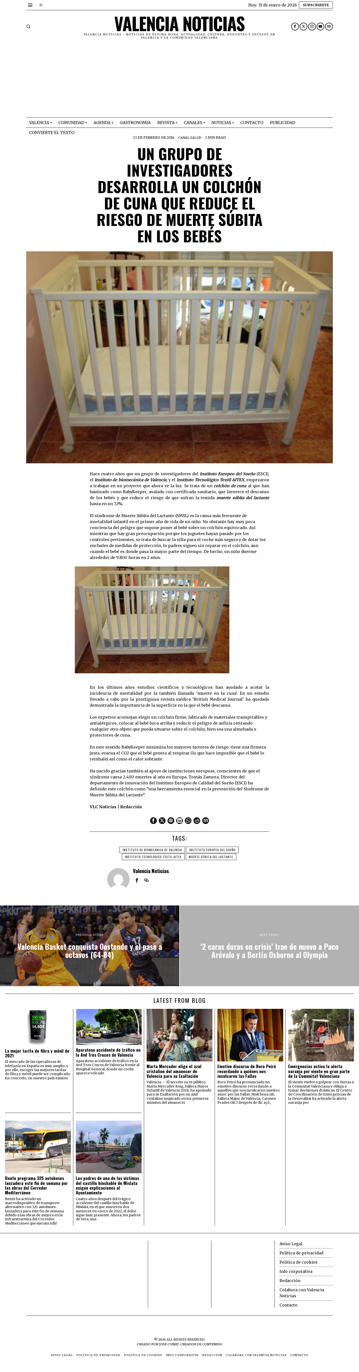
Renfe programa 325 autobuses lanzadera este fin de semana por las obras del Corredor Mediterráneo (36, 1185)
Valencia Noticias (151, 870)
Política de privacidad (301, 1252)
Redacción (289, 1280)
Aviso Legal (290, 1243)
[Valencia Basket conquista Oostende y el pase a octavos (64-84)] (89, 945)
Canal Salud (190, 137)
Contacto (288, 1304)
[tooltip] (295, 26)
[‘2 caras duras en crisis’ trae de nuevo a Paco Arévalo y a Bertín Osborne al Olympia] (269, 945)
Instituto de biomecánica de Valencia (151, 849)
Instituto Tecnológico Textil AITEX (152, 856)
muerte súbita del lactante (211, 856)
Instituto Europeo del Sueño (213, 849)
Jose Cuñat (169, 1344)
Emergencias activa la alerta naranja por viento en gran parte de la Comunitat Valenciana (319, 1071)
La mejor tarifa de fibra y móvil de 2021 (37, 1053)
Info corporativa (295, 1271)
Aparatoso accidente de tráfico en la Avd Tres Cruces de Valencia (108, 1052)
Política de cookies (298, 1261)
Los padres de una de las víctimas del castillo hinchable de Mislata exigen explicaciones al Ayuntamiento (107, 1185)
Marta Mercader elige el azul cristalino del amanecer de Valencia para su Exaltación (174, 1071)
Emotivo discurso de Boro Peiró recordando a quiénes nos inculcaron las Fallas (246, 1071)
